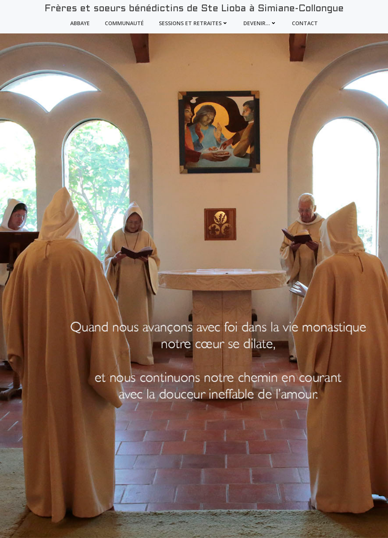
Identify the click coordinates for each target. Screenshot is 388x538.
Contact (305, 23)
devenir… (260, 23)
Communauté (124, 23)
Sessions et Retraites (193, 23)
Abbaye (80, 23)
